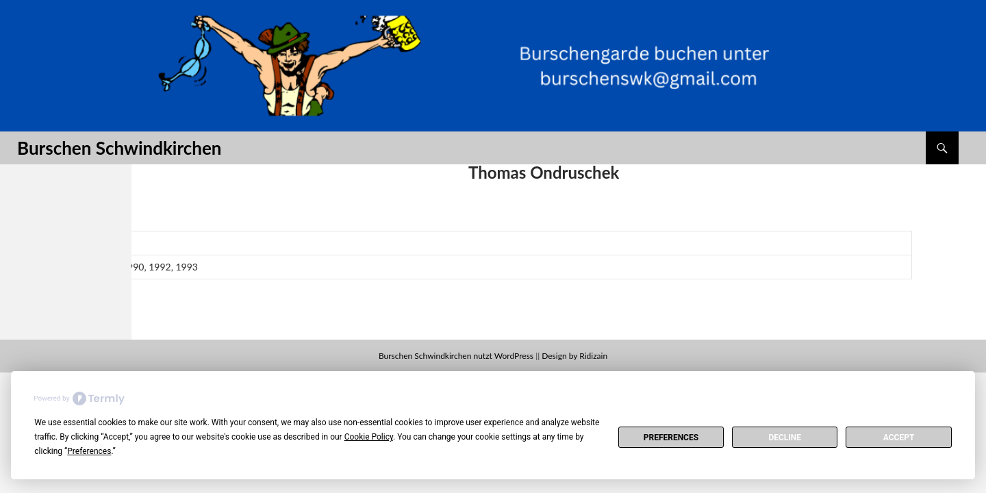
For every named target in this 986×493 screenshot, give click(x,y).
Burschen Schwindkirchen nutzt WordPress (456, 356)
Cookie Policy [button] (368, 437)
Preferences (671, 437)
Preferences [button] (89, 451)
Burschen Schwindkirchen (119, 148)
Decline (784, 437)
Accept (899, 437)
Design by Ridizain (574, 356)
